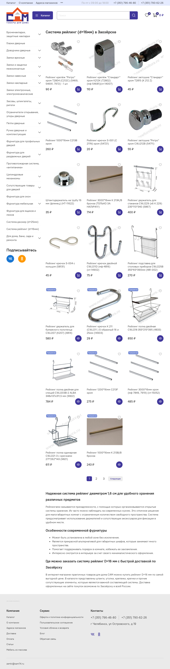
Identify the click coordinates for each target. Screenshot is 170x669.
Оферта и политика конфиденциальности (61, 617)
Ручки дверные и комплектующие (16, 132)
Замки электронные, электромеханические (19, 91)
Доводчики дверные (18, 50)
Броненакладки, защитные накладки (18, 34)
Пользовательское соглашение (56, 622)
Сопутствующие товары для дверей (20, 187)
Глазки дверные (15, 43)
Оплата (10, 638)
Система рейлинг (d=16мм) (22, 229)
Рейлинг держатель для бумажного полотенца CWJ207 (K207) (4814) (60, 329)
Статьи (9, 644)
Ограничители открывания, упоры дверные (22, 114)
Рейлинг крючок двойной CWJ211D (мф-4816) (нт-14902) (102, 266)
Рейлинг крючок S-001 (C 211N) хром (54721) (102, 142)
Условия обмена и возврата (54, 627)
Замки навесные (16, 75)
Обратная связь (48, 638)
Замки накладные (17, 82)
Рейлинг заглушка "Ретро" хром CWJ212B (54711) (143, 142)
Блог (42, 633)
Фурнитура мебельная (19, 203)
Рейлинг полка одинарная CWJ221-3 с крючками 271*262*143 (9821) (61, 456)
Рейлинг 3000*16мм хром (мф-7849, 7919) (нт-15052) (144, 391)
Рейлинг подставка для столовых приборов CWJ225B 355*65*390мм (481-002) (145, 266)
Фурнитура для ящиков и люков (21, 212)
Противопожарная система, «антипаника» (22, 165)
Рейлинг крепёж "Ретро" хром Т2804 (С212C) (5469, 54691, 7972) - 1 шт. (62, 80)
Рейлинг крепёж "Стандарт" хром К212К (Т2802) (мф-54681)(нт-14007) (103, 80)
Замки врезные (15, 57)
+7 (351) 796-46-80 (124, 2)
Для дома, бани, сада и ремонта (19, 238)
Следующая (115, 478)
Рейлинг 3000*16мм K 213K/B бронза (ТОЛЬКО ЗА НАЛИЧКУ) (104, 203)
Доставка (11, 633)
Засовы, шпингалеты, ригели (19, 103)
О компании (26, 2)
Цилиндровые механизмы (14, 176)
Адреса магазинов (46, 2)
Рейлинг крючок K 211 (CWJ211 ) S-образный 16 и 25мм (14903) (103, 329)
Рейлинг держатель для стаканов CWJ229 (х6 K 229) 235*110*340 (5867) (145, 203)
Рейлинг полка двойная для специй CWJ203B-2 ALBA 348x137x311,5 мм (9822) (62, 393)
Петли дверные (15, 123)
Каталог (11, 2)
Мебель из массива (16, 649)
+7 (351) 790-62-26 (152, 2)
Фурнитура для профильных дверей (23, 143)
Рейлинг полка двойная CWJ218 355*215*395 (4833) (144, 328)
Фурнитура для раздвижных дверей (18, 154)
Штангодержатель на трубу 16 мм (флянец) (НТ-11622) (63, 202)
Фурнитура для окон (18, 196)
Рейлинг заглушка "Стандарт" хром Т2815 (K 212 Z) (145, 79)
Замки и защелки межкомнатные (16, 66)
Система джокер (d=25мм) (22, 221)
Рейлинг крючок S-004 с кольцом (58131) (60, 265)
